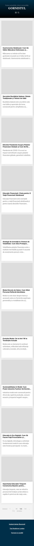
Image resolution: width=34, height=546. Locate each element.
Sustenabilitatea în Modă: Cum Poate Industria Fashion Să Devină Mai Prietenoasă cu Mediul (16, 388)
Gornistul (17, 8)
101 (25, 509)
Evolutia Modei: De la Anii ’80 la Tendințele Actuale (15, 339)
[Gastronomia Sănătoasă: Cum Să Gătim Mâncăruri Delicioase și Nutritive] (17, 33)
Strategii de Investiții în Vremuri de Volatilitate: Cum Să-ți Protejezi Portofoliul (16, 243)
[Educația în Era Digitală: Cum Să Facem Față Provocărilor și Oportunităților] (17, 420)
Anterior (4, 509)
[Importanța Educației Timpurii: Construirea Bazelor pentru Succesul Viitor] (17, 469)
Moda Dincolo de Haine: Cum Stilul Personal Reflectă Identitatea (16, 291)
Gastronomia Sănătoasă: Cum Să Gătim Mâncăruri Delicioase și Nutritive (15, 49)
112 (13, 511)
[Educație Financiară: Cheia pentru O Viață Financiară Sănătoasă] (17, 178)
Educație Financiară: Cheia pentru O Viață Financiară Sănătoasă (17, 194)
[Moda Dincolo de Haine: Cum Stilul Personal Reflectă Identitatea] (17, 275)
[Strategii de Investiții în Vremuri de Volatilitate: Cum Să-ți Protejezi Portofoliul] (17, 226)
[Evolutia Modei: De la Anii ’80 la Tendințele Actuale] (17, 323)
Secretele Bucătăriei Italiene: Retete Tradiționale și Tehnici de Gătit (16, 97)
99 (16, 509)
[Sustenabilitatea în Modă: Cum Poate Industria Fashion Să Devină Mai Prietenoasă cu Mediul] (17, 372)
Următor (19, 511)
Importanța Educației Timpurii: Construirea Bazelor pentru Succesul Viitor (14, 485)
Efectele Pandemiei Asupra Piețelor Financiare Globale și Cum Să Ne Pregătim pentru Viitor (16, 146)
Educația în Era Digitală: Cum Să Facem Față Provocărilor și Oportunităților (15, 436)
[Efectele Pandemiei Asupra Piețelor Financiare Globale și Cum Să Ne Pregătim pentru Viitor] (17, 130)
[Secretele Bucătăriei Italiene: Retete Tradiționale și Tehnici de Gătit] (17, 81)
